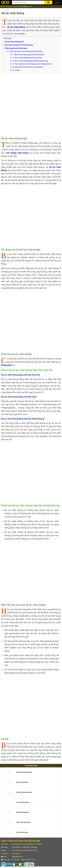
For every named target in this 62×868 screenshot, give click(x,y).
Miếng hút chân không (22, 812)
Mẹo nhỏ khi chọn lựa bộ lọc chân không (29, 67)
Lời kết (17, 70)
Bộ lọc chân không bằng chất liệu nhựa (28, 58)
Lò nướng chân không (22, 802)
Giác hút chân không (22, 832)
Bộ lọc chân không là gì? (14, 42)
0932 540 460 (16, 853)
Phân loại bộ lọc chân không (16, 48)
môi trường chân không (17, 153)
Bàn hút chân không (22, 782)
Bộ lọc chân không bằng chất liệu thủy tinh (29, 55)
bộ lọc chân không (16, 27)
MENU (58, 3)
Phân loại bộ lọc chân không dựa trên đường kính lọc (33, 64)
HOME (3, 6)
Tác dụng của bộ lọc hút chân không (19, 45)
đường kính (6, 365)
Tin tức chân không (11, 6)
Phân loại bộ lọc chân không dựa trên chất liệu (26, 51)
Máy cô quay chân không (23, 822)
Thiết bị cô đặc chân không (24, 792)
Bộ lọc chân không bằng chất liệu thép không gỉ (31, 61)
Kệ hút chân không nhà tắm (24, 772)
